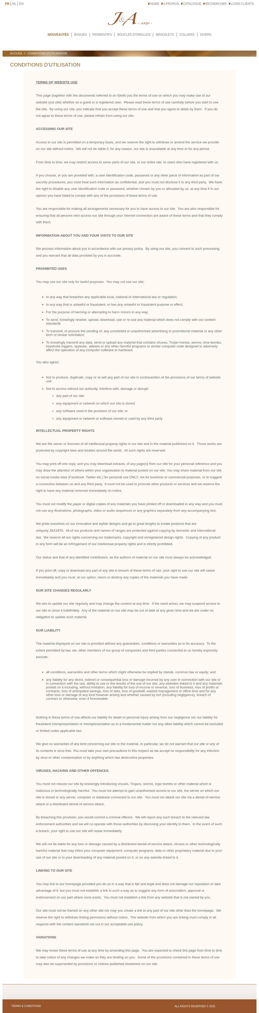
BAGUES (80, 34)
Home (154, 4)
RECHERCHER (216, 4)
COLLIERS (187, 34)
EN (21, 4)
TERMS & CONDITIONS (26, 1005)
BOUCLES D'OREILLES (133, 34)
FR (7, 4)
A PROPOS (171, 4)
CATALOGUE (192, 4)
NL (14, 4)
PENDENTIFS (102, 34)
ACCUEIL (16, 53)
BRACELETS (165, 34)
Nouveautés (58, 34)
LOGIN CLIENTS (242, 4)
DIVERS (205, 34)
